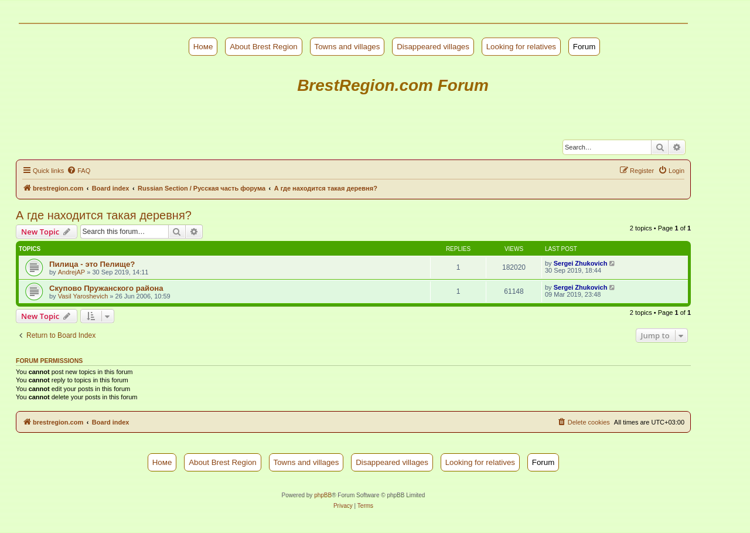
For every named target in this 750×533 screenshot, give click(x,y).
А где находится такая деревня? (104, 215)
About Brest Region (264, 46)
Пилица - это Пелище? (92, 264)
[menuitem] (78, 171)
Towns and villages (347, 46)
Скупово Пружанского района (106, 288)
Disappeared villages (433, 46)
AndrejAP (71, 272)
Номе (203, 46)
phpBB (323, 495)
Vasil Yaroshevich (83, 296)
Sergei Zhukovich (581, 263)
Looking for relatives (521, 46)
